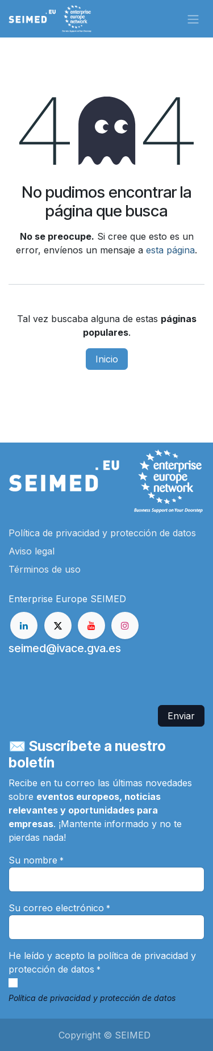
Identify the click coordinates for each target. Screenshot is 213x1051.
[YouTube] (91, 625)
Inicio (106, 359)
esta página (170, 250)
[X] (58, 625)
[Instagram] (125, 625)
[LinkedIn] (23, 625)
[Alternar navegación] (193, 19)
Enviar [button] (181, 715)
